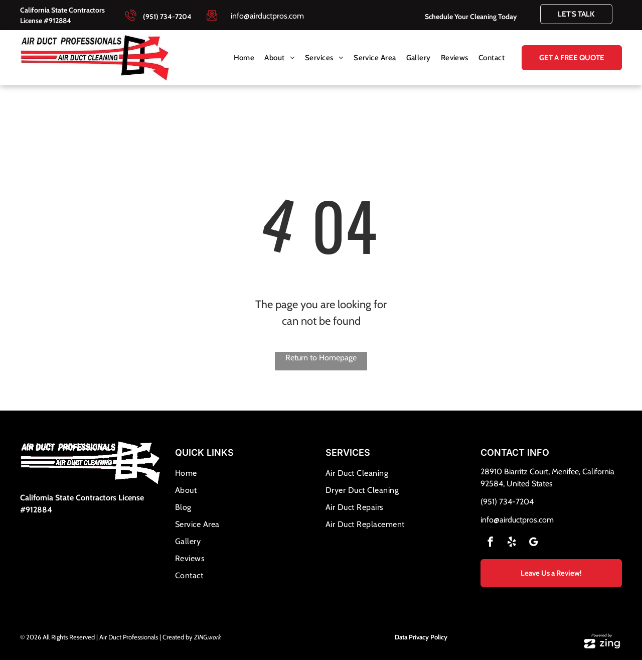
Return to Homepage (321, 357)
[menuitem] (244, 58)
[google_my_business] (533, 543)
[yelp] (512, 543)
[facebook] (490, 543)
